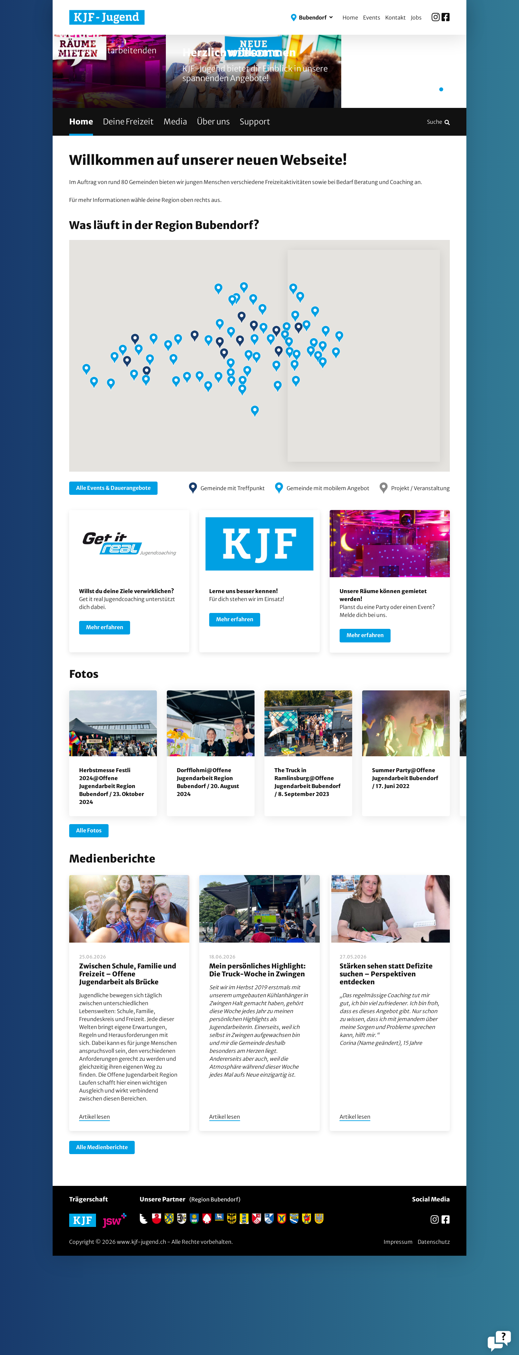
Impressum (398, 1341)
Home (350, 17)
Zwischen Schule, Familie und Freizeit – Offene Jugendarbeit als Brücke (127, 1073)
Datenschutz (434, 1341)
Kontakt (395, 17)
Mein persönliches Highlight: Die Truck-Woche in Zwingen (257, 1069)
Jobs (416, 17)
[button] (312, 18)
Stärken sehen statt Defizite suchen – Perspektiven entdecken (386, 1073)
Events (371, 17)
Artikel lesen (94, 1216)
